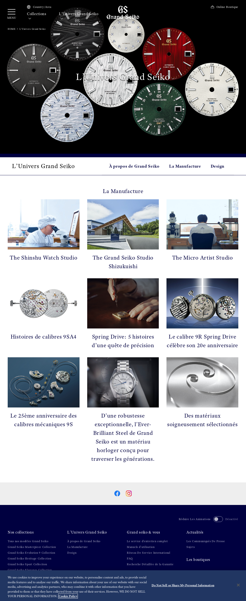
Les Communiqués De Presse (205, 541)
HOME (12, 28)
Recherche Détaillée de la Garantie (150, 564)
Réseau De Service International (148, 553)
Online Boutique (224, 7)
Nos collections (21, 532)
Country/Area (39, 7)
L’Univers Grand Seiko (78, 16)
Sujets (190, 547)
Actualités (194, 532)
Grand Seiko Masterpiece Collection (32, 547)
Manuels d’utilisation (141, 547)
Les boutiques (198, 559)
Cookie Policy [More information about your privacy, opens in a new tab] (68, 596)
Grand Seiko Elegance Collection (30, 570)
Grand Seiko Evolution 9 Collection (31, 553)
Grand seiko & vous (143, 532)
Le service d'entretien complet (147, 541)
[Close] (238, 585)
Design (217, 166)
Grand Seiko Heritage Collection (29, 558)
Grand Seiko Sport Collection (27, 564)
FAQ (130, 558)
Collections (36, 16)
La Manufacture (185, 166)
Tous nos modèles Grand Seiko (28, 541)
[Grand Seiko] (123, 12)
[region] (123, 585)
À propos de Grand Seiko (134, 166)
